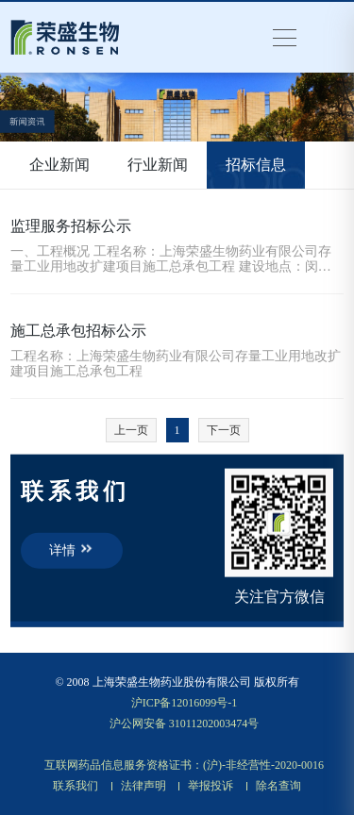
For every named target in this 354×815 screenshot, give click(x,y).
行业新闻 (157, 165)
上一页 (131, 430)
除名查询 (278, 785)
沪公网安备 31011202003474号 (185, 723)
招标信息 (256, 165)
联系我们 (75, 785)
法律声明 (143, 785)
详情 (71, 549)
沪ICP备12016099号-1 (184, 702)
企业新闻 (59, 165)
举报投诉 (210, 785)
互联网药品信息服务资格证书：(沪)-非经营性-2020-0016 (184, 765)
